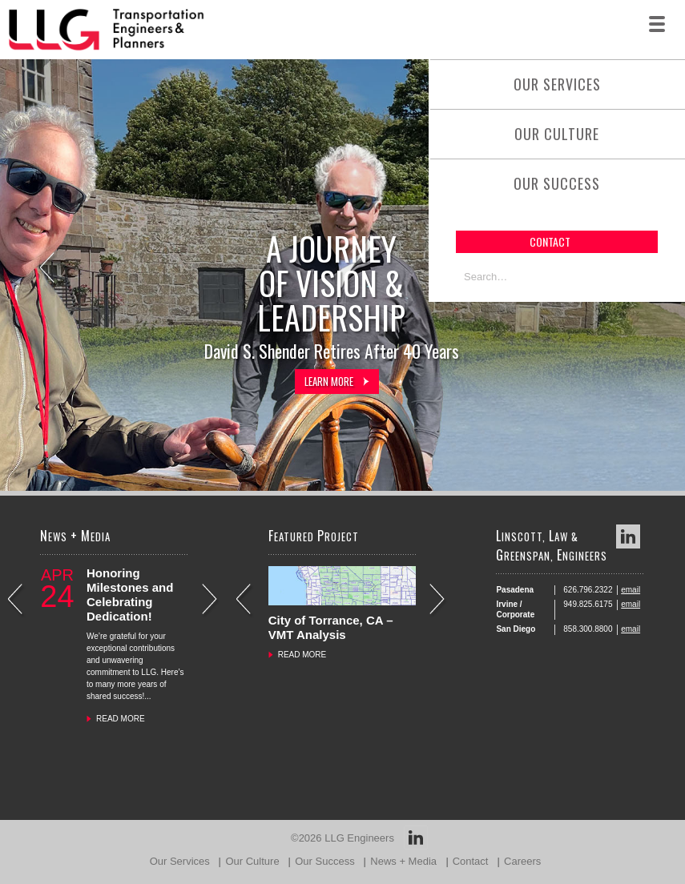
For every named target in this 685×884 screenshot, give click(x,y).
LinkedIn (628, 536)
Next (211, 601)
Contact (471, 861)
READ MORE (120, 718)
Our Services (557, 84)
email (630, 589)
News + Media (403, 861)
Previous (49, 269)
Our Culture (556, 133)
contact (550, 241)
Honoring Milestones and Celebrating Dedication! (130, 594)
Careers (522, 861)
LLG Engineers (359, 838)
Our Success (557, 183)
